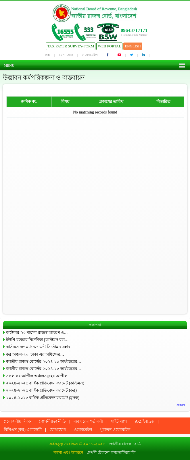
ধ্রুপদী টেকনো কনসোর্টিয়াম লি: (112, 453)
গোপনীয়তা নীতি (52, 421)
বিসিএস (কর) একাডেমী (23, 430)
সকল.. (181, 405)
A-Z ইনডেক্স (144, 421)
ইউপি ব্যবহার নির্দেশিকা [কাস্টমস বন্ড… (37, 340)
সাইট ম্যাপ (119, 421)
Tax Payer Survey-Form (70, 46)
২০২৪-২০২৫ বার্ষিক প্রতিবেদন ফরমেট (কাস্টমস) (45, 383)
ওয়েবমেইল (90, 55)
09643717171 (134, 30)
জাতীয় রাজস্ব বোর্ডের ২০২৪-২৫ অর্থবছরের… (43, 361)
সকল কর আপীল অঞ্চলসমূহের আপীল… (38, 376)
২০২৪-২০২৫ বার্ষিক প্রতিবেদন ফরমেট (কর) (41, 390)
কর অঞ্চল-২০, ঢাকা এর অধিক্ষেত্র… (35, 354)
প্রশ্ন (47, 55)
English (133, 46)
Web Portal (109, 46)
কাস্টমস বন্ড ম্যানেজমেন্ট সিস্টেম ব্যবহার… (40, 347)
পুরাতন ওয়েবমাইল (115, 430)
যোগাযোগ (66, 55)
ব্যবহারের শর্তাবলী (88, 421)
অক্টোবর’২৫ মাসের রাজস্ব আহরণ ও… (37, 332)
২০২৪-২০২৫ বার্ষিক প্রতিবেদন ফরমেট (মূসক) (42, 398)
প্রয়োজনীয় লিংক (17, 421)
